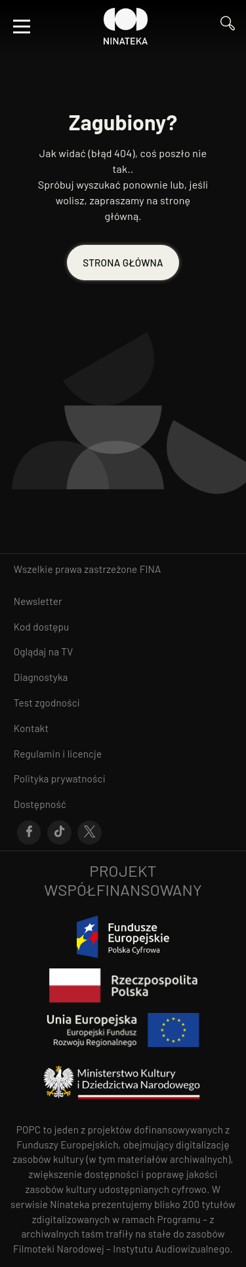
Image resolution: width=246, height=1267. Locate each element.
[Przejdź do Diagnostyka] (123, 677)
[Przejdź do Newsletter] (123, 601)
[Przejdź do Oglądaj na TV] (123, 652)
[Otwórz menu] (21, 26)
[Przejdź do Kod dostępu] (123, 627)
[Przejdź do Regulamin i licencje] (123, 754)
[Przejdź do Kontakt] (123, 728)
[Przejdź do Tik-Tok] (59, 833)
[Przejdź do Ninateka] (126, 26)
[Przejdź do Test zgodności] (123, 703)
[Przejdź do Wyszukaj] (228, 26)
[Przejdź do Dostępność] (123, 804)
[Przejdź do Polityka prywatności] (123, 779)
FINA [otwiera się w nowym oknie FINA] (150, 569)
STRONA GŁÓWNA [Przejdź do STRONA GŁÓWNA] (123, 262)
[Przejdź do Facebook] (29, 833)
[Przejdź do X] (89, 833)
